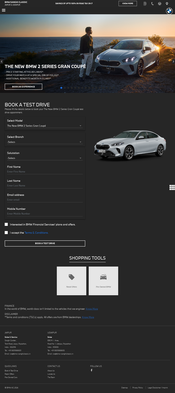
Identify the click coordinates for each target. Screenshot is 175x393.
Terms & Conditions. (36, 233)
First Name (14, 167)
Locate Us (51, 376)
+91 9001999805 (58, 352)
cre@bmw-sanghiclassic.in (20, 356)
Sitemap (124, 390)
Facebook (91, 374)
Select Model (15, 121)
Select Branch (15, 137)
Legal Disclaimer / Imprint (158, 390)
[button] (61, 88)
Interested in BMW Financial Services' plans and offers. (40, 225)
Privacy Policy (137, 390)
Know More (130, 4)
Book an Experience (24, 87)
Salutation (13, 153)
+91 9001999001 (14, 352)
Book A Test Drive (45, 244)
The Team (51, 379)
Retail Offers (9, 376)
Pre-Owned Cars (11, 379)
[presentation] (1, 62)
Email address (15, 195)
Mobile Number (16, 209)
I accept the (27, 233)
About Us (51, 373)
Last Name (13, 181)
